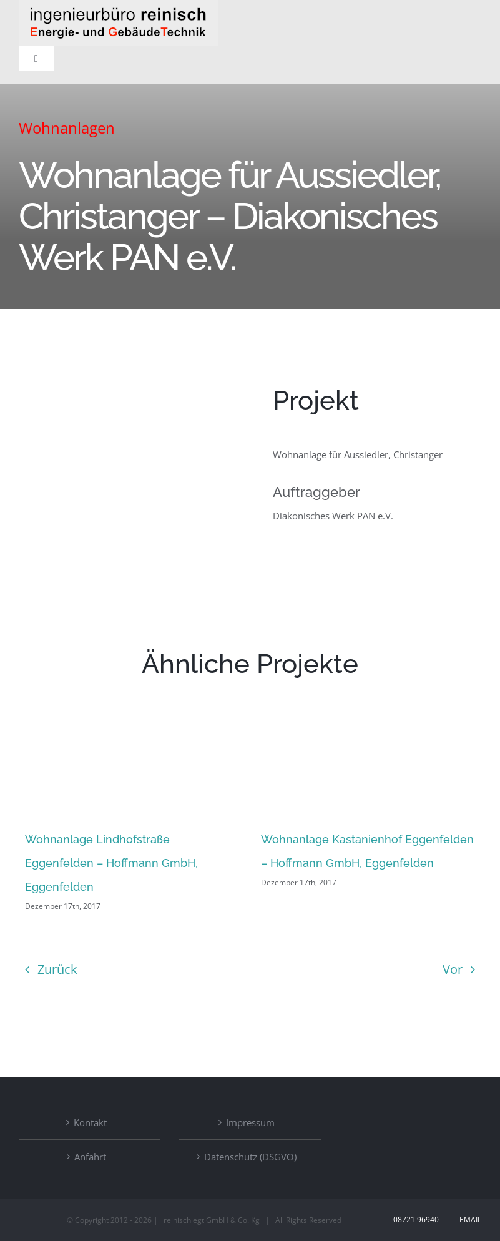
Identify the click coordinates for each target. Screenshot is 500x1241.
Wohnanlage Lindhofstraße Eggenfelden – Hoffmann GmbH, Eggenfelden (111, 863)
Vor (453, 969)
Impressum (250, 1122)
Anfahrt (90, 1156)
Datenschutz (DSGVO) (250, 1156)
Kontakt (90, 1122)
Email (468, 1219)
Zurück (57, 969)
